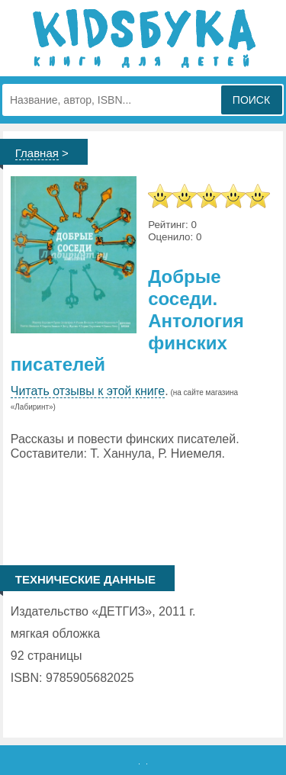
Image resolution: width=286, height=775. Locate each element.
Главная (37, 152)
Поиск (251, 100)
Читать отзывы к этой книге (88, 390)
